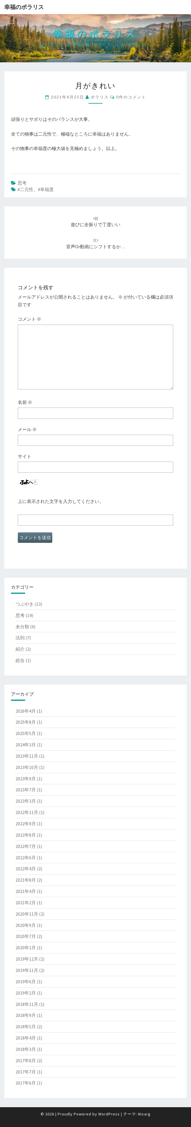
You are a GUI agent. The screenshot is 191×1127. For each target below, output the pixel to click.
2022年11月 (27, 812)
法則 (20, 637)
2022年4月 (26, 868)
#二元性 (25, 189)
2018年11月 (27, 1004)
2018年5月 (26, 1026)
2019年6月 (26, 981)
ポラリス (100, 97)
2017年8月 (26, 1060)
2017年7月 (26, 1072)
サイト (24, 456)
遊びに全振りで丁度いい (95, 222)
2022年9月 (26, 823)
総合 (20, 660)
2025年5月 (26, 733)
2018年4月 (26, 1038)
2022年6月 (26, 857)
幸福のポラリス (24, 6)
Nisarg (144, 1114)
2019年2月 (26, 993)
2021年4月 (26, 891)
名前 (25, 402)
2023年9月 (26, 778)
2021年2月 (26, 902)
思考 (22, 183)
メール (27, 429)
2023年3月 (26, 801)
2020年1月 (26, 947)
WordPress (109, 1114)
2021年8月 (26, 880)
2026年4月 (26, 711)
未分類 (22, 626)
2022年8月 (26, 835)
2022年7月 (26, 846)
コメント (29, 319)
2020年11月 (27, 914)
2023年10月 (27, 767)
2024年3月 (26, 744)
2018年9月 (26, 1015)
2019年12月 (27, 959)
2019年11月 (27, 970)
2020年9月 (26, 925)
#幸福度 (46, 189)
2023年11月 (27, 756)
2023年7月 (26, 789)
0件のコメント (131, 97)
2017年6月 (26, 1083)
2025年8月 (26, 722)
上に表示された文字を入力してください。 (61, 501)
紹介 (20, 649)
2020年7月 (26, 936)
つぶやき (25, 604)
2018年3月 (26, 1049)
